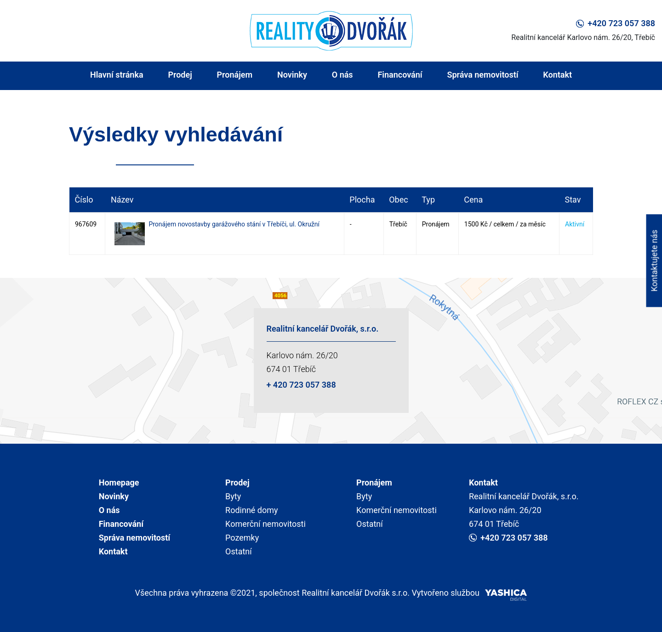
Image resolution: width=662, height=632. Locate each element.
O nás (342, 74)
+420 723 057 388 (615, 23)
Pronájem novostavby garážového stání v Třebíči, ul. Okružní (234, 224)
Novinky (292, 74)
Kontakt (557, 74)
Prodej (180, 74)
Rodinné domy (251, 510)
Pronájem (235, 74)
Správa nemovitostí (482, 74)
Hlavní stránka (116, 74)
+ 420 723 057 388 (301, 384)
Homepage (119, 482)
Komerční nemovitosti (265, 524)
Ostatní (238, 551)
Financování (399, 74)
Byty (233, 496)
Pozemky (242, 537)
